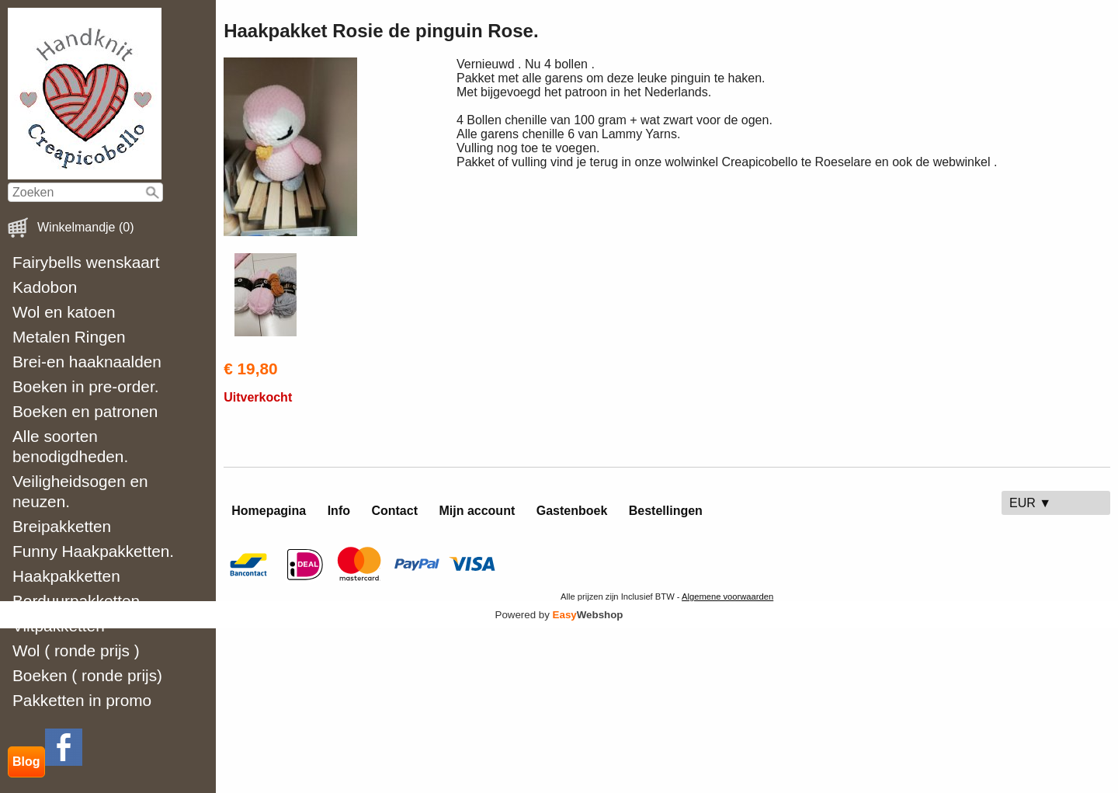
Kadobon (44, 287)
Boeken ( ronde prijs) (87, 675)
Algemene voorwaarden (727, 596)
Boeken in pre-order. (85, 386)
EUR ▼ (1030, 503)
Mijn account (477, 510)
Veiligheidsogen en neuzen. (80, 491)
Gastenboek (572, 510)
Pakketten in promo (81, 700)
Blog (26, 761)
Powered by (559, 615)
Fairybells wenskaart (86, 262)
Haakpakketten (66, 576)
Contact (394, 510)
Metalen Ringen (69, 337)
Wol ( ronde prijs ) (76, 650)
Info (339, 510)
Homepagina (268, 510)
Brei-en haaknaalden (86, 361)
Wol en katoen (64, 312)
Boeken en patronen (85, 411)
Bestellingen (666, 510)
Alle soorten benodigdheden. (70, 446)
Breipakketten (61, 526)
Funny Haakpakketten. (93, 551)
